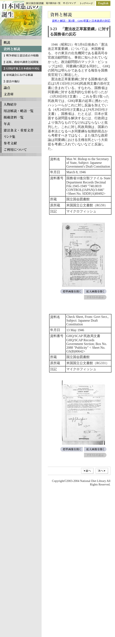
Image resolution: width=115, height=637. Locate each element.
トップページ (86, 3)
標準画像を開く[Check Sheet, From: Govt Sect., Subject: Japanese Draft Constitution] (71, 449)
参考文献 (21, 143)
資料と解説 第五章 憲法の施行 (21, 81)
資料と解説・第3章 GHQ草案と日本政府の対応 (81, 20)
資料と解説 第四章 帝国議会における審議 (21, 75)
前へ (87, 471)
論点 (21, 88)
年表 (21, 124)
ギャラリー (53, 3)
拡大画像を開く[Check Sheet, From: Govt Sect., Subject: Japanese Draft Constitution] (95, 449)
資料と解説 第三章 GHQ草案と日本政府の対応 (21, 68)
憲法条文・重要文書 (21, 130)
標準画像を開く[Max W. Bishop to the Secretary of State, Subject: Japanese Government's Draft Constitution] (71, 291)
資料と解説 (21, 49)
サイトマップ (69, 3)
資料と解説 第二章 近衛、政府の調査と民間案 (21, 62)
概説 (21, 42)
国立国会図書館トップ (35, 3)
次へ (102, 471)
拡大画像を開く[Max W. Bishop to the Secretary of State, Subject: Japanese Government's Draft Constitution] (95, 291)
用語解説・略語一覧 (21, 111)
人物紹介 (21, 104)
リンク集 (21, 137)
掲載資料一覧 (21, 117)
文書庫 (21, 94)
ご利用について (21, 150)
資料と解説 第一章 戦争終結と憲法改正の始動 (21, 55)
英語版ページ (103, 3)
